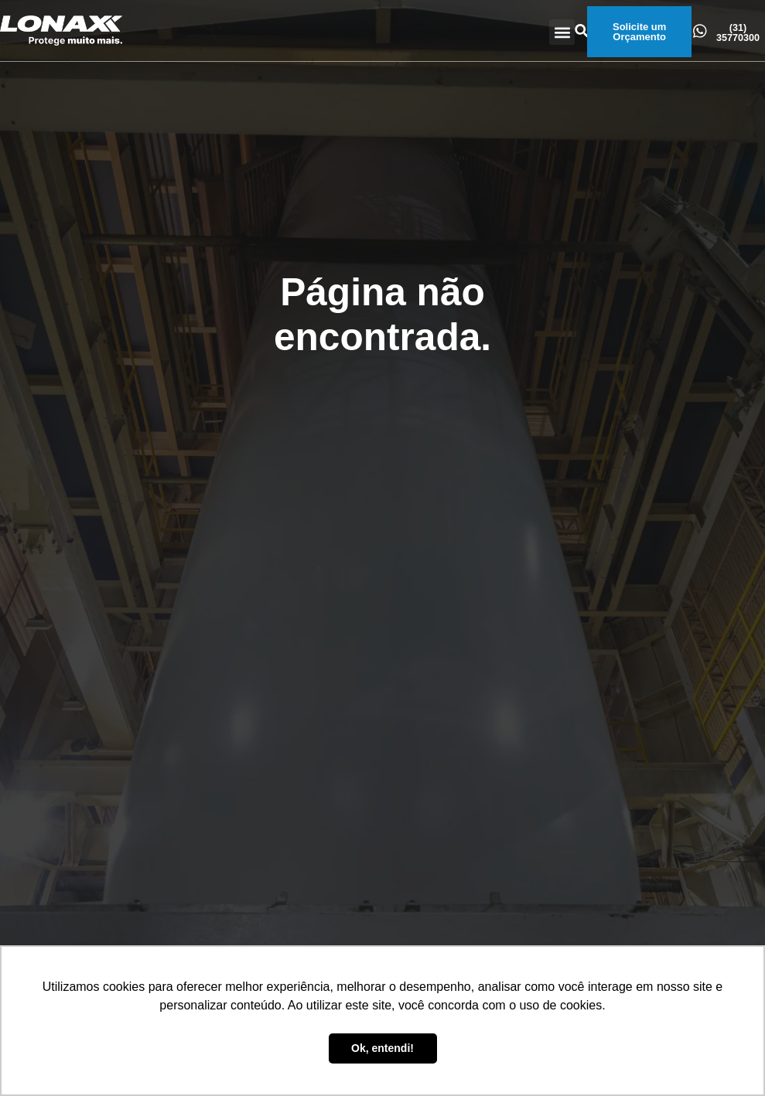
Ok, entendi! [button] (382, 1048)
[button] (562, 32)
